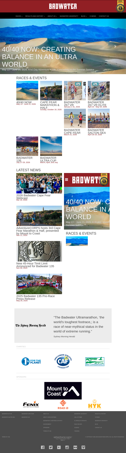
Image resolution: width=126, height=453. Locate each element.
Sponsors (21, 377)
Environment (47, 424)
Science (76, 427)
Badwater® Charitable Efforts (52, 420)
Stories (97, 417)
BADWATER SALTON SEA (8, 417)
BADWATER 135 (26, 417)
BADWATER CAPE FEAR (28, 413)
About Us (52, 16)
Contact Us (104, 16)
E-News (93, 16)
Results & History (100, 413)
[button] (116, 46)
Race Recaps (78, 424)
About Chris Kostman (49, 417)
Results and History (35, 16)
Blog (84, 16)
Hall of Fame (78, 417)
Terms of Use (47, 431)
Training (76, 431)
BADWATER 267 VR (7, 413)
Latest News (28, 170)
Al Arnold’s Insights (80, 420)
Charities (21, 347)
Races (19, 16)
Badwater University (69, 16)
